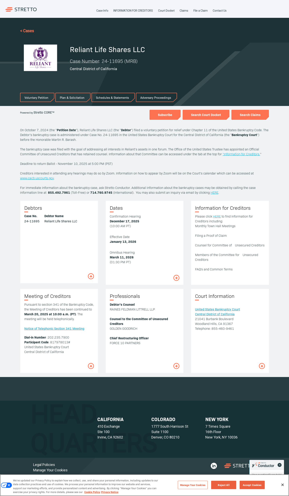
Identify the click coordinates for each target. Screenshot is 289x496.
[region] (144, 485)
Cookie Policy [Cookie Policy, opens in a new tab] (92, 492)
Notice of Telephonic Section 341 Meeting (54, 328)
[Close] (282, 484)
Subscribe (165, 114)
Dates (116, 208)
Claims (184, 10)
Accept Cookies (252, 485)
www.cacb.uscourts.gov (37, 178)
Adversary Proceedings (155, 97)
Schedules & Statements (112, 97)
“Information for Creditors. (241, 154)
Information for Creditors (222, 208)
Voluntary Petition (36, 97)
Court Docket (166, 10)
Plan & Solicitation (72, 97)
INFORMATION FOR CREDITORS (133, 10)
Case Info (102, 10)
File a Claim (200, 10)
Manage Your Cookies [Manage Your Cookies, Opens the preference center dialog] (193, 485)
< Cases (27, 30)
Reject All (223, 485)
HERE (214, 192)
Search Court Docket (206, 114)
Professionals (125, 296)
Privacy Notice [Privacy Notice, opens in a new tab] (109, 492)
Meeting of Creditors (47, 296)
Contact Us (220, 10)
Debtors (33, 208)
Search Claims (250, 114)
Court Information (214, 296)
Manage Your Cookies (50, 470)
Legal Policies (44, 465)
